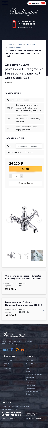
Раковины (29, 360)
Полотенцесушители (34, 374)
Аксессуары (30, 386)
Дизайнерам (30, 394)
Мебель (29, 383)
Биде (28, 369)
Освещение (30, 388)
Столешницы (31, 363)
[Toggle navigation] (5, 3)
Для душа (29, 380)
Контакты (7, 369)
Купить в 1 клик (25, 183)
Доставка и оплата (11, 366)
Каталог (18, 44)
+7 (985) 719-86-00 (26, 24)
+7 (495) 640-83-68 (26, 21)
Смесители (30, 44)
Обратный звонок (25, 27)
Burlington (29, 152)
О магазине (8, 360)
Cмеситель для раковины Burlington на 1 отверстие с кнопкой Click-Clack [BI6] (23, 279)
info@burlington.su (36, 419)
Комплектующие (32, 391)
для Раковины (15, 47)
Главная (8, 44)
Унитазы (29, 366)
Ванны (28, 372)
